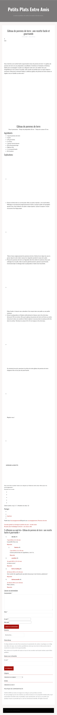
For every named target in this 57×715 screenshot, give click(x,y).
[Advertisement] (28, 52)
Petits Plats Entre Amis (28, 9)
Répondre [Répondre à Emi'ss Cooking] (9, 576)
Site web (6, 622)
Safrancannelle (15, 579)
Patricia (16, 547)
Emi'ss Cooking (16, 569)
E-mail (6, 619)
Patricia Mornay (32, 36)
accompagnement (32, 520)
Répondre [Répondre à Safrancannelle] (9, 587)
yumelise (14, 558)
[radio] (30, 491)
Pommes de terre (42, 520)
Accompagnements (15, 520)
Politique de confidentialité (13, 710)
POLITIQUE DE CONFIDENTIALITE (13, 688)
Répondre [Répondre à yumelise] (9, 566)
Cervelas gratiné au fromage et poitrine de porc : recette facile (20, 524)
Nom (6, 612)
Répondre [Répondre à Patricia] (12, 555)
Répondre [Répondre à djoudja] (9, 544)
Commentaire (8, 593)
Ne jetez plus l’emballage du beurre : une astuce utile (18, 526)
